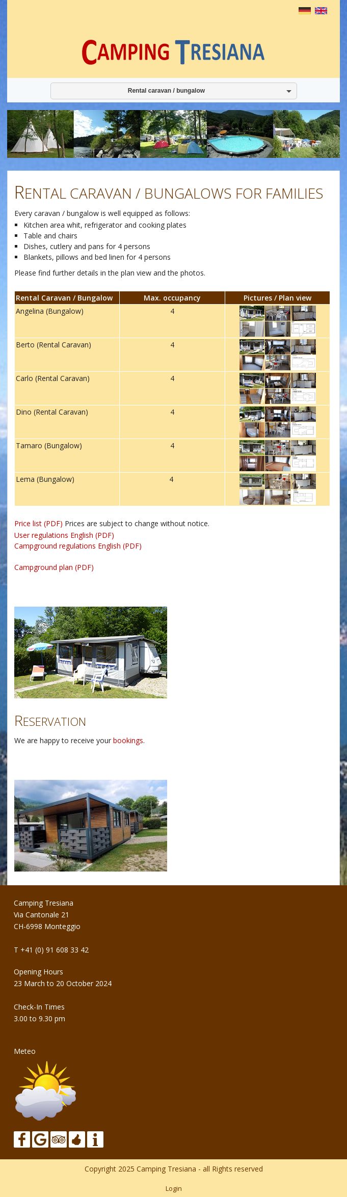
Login (174, 1188)
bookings (128, 740)
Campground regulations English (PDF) (78, 546)
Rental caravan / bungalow (164, 90)
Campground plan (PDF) (54, 567)
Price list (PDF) (38, 523)
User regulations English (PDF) (64, 535)
